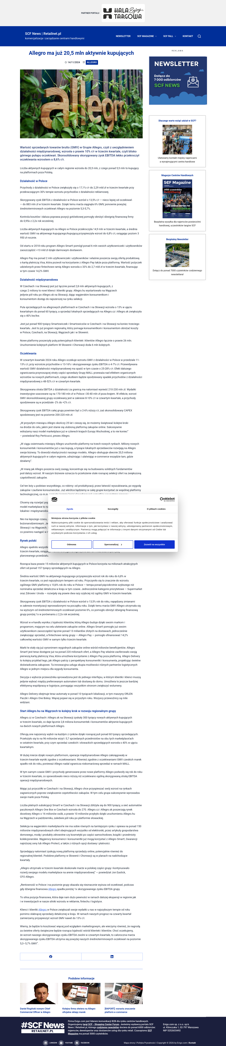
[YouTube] (66, 1041)
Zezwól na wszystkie (154, 544)
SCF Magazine (147, 34)
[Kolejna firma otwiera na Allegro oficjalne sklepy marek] (81, 991)
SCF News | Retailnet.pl (43, 32)
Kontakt (188, 34)
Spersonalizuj (113, 544)
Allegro (92, 60)
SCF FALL (170, 34)
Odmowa (71, 544)
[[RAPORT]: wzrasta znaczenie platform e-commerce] (124, 991)
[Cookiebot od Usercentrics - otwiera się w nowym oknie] (162, 499)
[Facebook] (50, 955)
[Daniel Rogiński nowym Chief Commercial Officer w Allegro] (39, 991)
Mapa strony (128, 1041)
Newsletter (123, 34)
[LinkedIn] (112, 955)
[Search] (199, 34)
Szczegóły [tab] (113, 509)
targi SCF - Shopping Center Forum (101, 1022)
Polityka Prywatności (146, 1041)
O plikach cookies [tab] (156, 509)
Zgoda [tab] (69, 509)
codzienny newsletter (108, 1025)
